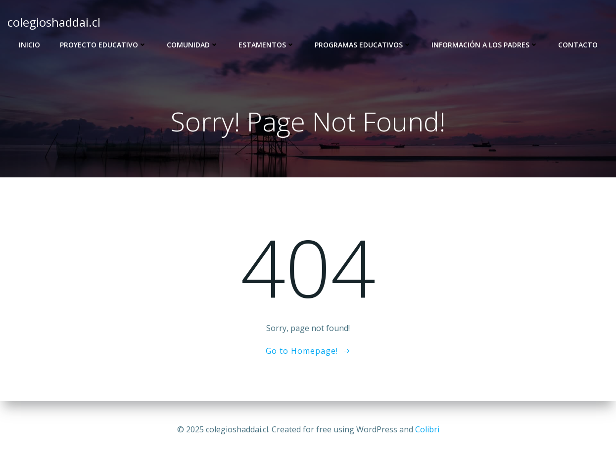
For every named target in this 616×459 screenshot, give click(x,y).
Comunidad (193, 44)
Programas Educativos (363, 44)
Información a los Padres (484, 44)
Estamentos (266, 44)
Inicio (29, 44)
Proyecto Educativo (103, 44)
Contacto (578, 44)
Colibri (427, 429)
